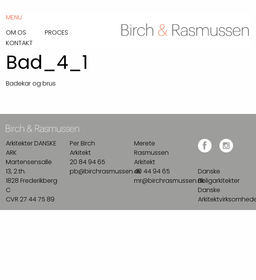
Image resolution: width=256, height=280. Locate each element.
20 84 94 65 (87, 162)
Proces (56, 32)
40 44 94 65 (152, 171)
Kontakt (19, 42)
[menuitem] (25, 30)
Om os (16, 32)
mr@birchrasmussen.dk (169, 180)
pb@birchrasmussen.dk (105, 171)
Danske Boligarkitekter (219, 176)
